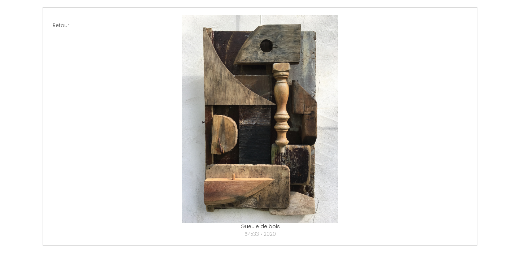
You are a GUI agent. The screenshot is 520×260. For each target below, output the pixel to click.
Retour (61, 25)
